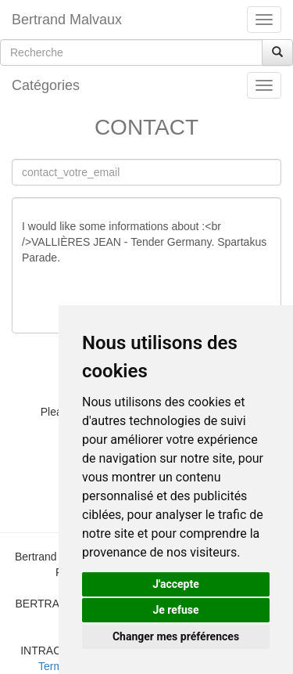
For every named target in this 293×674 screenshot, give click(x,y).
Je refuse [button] (175, 610)
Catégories (46, 85)
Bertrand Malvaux (67, 19)
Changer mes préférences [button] (176, 636)
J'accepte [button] (175, 584)
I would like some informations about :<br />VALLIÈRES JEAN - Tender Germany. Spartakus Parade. (146, 265)
